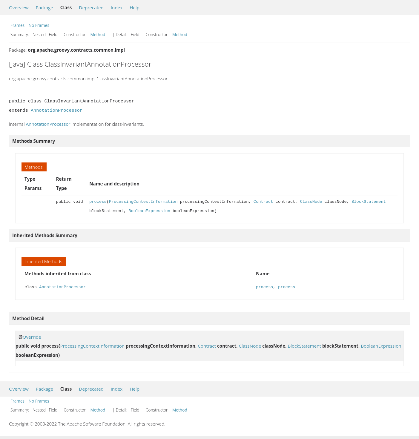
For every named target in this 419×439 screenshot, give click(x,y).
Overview (19, 7)
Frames (17, 25)
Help (134, 7)
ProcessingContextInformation (143, 202)
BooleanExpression (149, 211)
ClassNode (311, 202)
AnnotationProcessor (56, 110)
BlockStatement (369, 202)
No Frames (39, 25)
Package (44, 7)
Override (32, 337)
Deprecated (91, 7)
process (97, 202)
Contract (263, 202)
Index (116, 7)
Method (97, 34)
